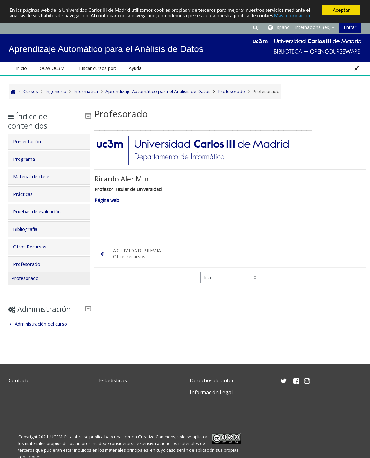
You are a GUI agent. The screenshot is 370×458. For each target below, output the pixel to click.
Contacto (19, 380)
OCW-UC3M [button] (52, 68)
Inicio (21, 68)
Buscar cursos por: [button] (96, 68)
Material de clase (36, 177)
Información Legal (211, 392)
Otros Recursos (34, 247)
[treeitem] (49, 324)
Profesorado (31, 264)
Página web (107, 200)
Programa (28, 159)
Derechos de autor (212, 380)
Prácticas (27, 194)
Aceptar (341, 10)
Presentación (31, 141)
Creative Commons (156, 437)
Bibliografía (30, 229)
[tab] (49, 141)
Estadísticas (113, 380)
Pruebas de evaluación (41, 212)
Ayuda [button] (135, 68)
